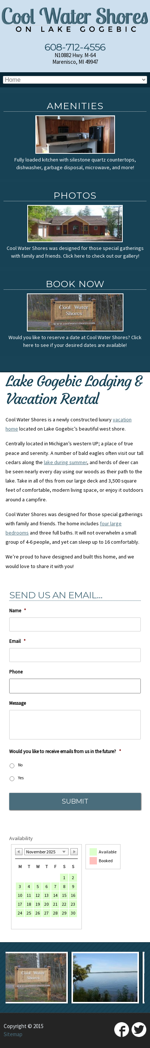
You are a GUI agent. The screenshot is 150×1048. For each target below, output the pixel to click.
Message (17, 703)
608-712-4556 (75, 47)
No (20, 764)
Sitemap (13, 1034)
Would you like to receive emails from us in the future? (65, 752)
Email (17, 641)
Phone (15, 672)
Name (17, 611)
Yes (21, 777)
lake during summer (65, 462)
